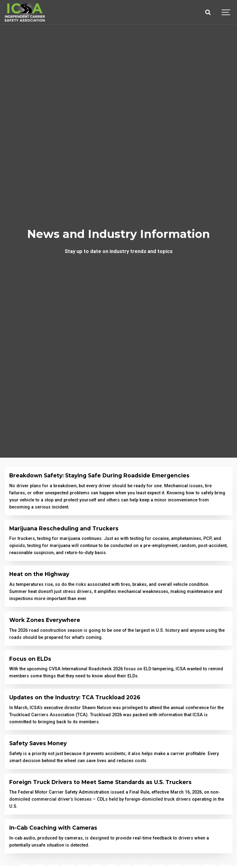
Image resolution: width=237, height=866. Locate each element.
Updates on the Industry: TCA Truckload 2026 (74, 697)
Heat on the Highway (39, 574)
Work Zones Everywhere (44, 620)
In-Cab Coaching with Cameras (53, 827)
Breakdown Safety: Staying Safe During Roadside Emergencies (99, 475)
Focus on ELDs (30, 659)
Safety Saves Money (38, 743)
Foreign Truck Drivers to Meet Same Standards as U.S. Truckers (100, 782)
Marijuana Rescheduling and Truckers (63, 528)
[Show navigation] (226, 12)
